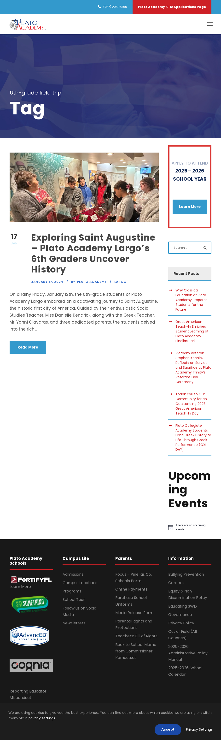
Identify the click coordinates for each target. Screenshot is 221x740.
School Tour (74, 600)
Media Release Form (134, 613)
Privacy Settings (199, 729)
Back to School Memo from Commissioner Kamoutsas (135, 651)
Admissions (73, 574)
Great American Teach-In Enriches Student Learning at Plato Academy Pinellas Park (192, 331)
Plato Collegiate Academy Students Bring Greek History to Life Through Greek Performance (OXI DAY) (193, 437)
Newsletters (74, 623)
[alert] (190, 528)
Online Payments (131, 589)
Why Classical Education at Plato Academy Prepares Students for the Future (191, 300)
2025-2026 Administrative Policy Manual (188, 653)
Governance (180, 614)
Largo (120, 281)
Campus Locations (80, 583)
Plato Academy (92, 281)
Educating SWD (182, 606)
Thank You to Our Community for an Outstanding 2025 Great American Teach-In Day (191, 404)
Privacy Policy (181, 623)
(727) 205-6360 (115, 7)
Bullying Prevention (186, 574)
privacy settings (42, 718)
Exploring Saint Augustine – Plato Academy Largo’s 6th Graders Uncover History (93, 253)
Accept (167, 729)
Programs (72, 591)
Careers (176, 583)
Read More (27, 347)
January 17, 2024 (47, 281)
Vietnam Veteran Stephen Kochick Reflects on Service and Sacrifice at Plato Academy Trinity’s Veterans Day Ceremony (193, 367)
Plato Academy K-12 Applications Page (172, 7)
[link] (31, 579)
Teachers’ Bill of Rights (136, 636)
